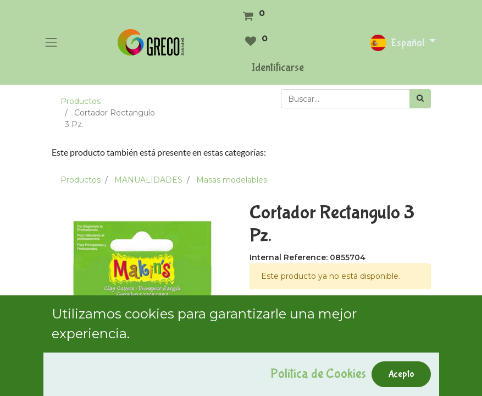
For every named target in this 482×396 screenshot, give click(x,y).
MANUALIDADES (148, 180)
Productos (80, 101)
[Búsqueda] (420, 98)
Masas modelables (231, 180)
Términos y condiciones (294, 313)
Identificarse (278, 67)
